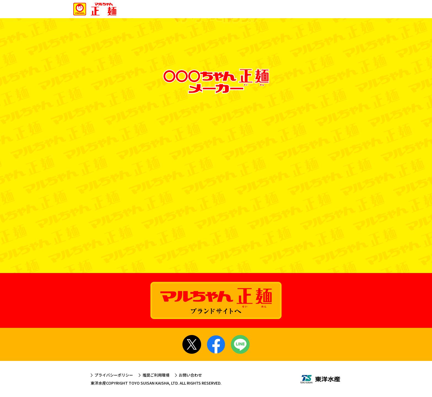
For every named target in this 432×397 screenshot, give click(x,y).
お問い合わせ (190, 375)
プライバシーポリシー (113, 375)
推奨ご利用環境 (155, 375)
